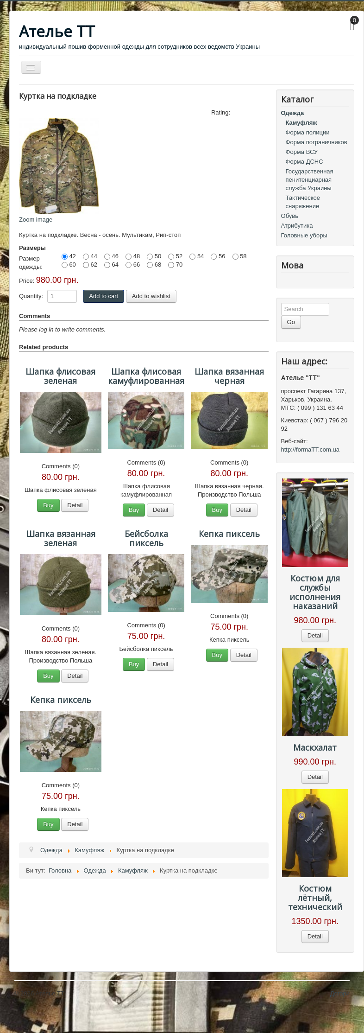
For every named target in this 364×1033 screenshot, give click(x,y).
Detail (74, 505)
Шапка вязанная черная (229, 376)
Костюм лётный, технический (315, 897)
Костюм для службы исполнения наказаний (314, 592)
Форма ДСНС (304, 161)
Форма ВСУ (302, 151)
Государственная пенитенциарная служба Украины (309, 179)
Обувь (289, 215)
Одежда (292, 112)
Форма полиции (308, 132)
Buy (48, 505)
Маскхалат (315, 747)
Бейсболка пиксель (146, 538)
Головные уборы (304, 235)
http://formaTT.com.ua (310, 449)
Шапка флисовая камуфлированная (146, 376)
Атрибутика (297, 225)
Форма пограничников (316, 142)
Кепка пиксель (229, 533)
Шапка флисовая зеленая (60, 376)
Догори (340, 993)
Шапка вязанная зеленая (60, 538)
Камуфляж (301, 122)
